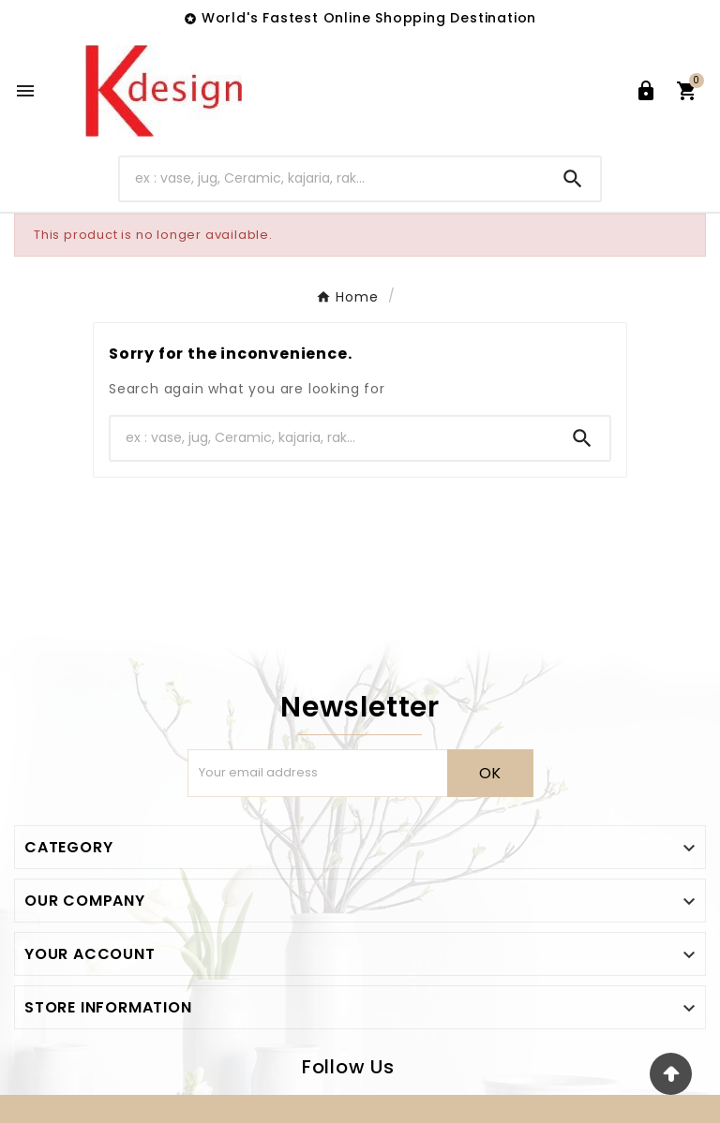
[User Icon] (646, 91)
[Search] (333, 178)
